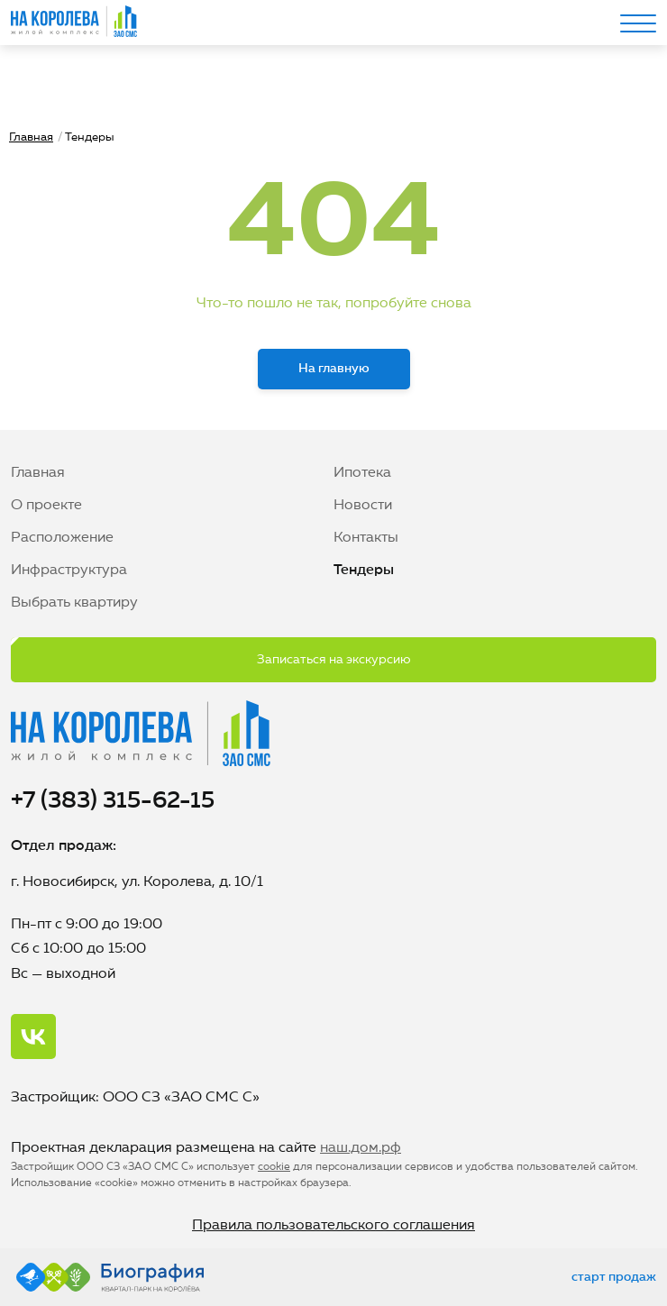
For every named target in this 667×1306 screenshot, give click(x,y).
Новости (363, 505)
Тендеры (364, 570)
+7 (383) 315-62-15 (113, 801)
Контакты (366, 538)
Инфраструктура (69, 570)
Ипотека (362, 473)
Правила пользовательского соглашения (333, 1226)
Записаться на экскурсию (334, 659)
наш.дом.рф (360, 1148)
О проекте (46, 505)
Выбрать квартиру (74, 603)
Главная (31, 137)
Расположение (62, 538)
